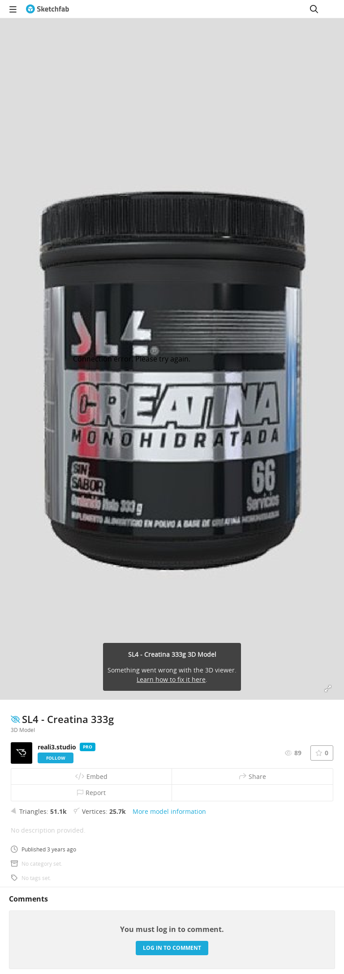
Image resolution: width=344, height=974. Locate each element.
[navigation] (13, 9)
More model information (169, 811)
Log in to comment (172, 948)
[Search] (314, 9)
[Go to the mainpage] (47, 8)
